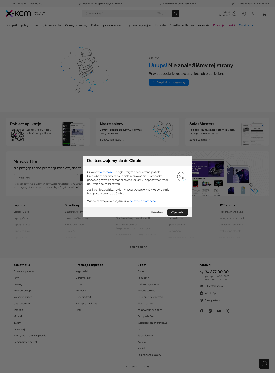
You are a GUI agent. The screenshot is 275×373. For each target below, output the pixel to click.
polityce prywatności (143, 201)
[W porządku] (177, 212)
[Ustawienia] (157, 212)
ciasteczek (107, 172)
